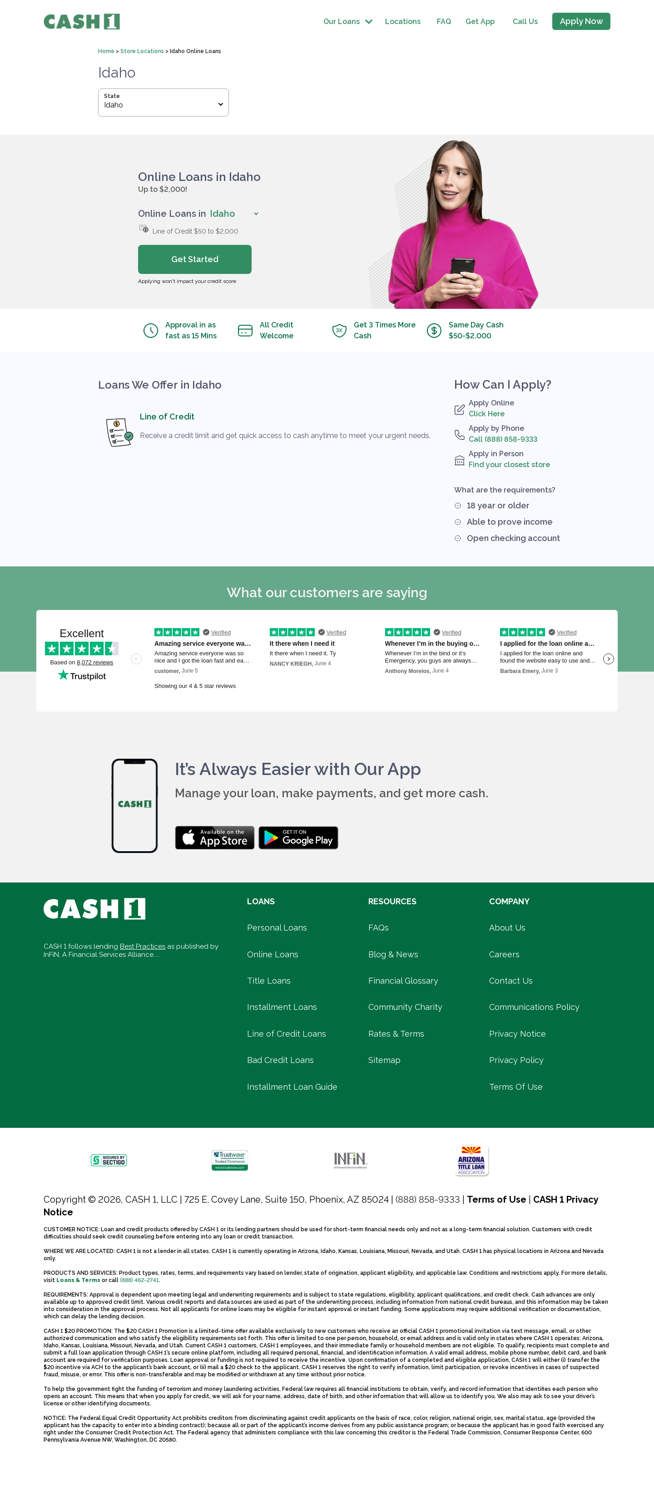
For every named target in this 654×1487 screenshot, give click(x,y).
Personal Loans (277, 927)
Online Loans (272, 954)
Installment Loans (282, 1007)
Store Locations (142, 51)
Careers (504, 954)
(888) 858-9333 (428, 1199)
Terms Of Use (516, 1087)
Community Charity (405, 1007)
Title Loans (269, 980)
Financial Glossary (403, 980)
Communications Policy (534, 1007)
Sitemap (384, 1060)
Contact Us (511, 980)
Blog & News (393, 954)
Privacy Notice (517, 1033)
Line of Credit (167, 416)
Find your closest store (509, 464)
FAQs (378, 927)
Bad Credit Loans (280, 1060)
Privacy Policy (516, 1060)
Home (107, 51)
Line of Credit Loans (286, 1033)
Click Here (487, 414)
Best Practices (142, 946)
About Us (507, 927)
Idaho (163, 105)
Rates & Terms (396, 1033)
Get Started (194, 259)
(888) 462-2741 (139, 1280)
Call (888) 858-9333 (503, 439)
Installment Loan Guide (292, 1087)
